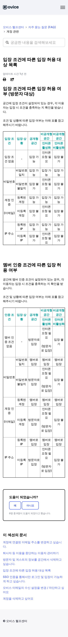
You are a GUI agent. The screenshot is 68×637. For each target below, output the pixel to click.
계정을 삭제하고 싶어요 (18, 598)
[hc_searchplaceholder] (34, 42)
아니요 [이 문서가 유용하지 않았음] (30, 505)
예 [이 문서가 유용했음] (15, 505)
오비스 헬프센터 (13, 27)
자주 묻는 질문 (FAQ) (42, 27)
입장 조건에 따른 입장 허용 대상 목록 (27, 570)
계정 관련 (13, 31)
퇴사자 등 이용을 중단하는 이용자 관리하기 (31, 553)
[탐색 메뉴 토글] (63, 7)
